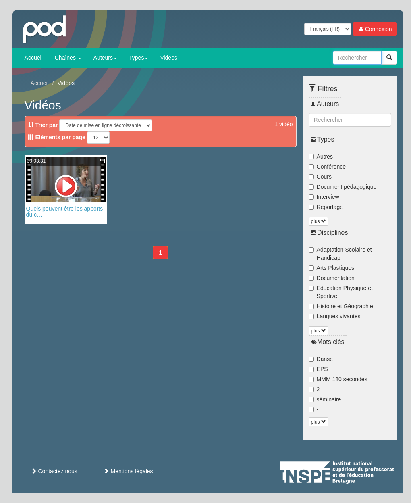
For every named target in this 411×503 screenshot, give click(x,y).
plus (318, 221)
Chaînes (68, 57)
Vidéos (168, 57)
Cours (320, 176)
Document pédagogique (343, 187)
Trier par (43, 125)
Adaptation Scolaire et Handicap (340, 253)
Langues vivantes (335, 316)
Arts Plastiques (331, 268)
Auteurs (105, 57)
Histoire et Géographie (341, 306)
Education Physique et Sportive (341, 292)
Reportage (326, 207)
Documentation (332, 278)
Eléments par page (56, 137)
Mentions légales (128, 471)
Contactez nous (54, 471)
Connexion (375, 29)
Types (138, 57)
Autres (321, 156)
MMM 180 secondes (338, 379)
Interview (324, 197)
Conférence (327, 166)
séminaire (325, 399)
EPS (318, 369)
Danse (321, 359)
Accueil (34, 57)
